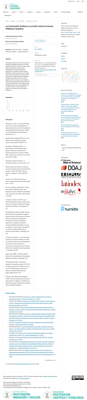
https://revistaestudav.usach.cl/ (69, 32)
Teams (56, 12)
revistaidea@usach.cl (23, 378)
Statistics (30, 12)
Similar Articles (10, 293)
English (63, 56)
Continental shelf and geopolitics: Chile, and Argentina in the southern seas (70, 126)
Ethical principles (65, 12)
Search (80, 12)
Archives (13, 21)
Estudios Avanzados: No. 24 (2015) (18, 305)
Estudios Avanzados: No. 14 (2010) (34, 335)
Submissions (7, 15)
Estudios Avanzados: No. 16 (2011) (31, 299)
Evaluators (47, 12)
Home (7, 21)
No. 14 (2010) (20, 21)
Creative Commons (48, 376)
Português (63, 61)
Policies (21, 12)
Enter (82, 1)
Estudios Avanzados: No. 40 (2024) (24, 324)
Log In (77, 1)
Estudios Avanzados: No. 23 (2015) (27, 348)
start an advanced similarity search (22, 364)
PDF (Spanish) (40, 41)
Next (53, 360)
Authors (38, 12)
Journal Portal (70, 1)
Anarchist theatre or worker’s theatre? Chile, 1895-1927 (33, 337)
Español (63, 58)
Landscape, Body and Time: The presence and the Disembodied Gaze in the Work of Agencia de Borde (70, 134)
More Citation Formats (41, 74)
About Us (5, 12)
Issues (14, 12)
